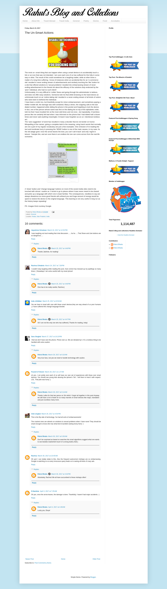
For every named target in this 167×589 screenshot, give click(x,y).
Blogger (93, 577)
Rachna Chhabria (37, 266)
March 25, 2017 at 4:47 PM (60, 319)
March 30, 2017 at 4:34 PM (60, 474)
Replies (36, 244)
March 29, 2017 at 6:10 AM (57, 355)
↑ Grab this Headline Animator (125, 235)
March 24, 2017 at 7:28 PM (54, 266)
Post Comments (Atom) (43, 563)
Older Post (96, 559)
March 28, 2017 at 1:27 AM (54, 372)
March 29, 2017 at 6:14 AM (57, 392)
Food (105, 21)
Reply (33, 239)
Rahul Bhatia (42, 248)
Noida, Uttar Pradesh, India (40, 216)
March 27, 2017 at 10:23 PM (52, 337)
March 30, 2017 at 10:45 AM (48, 456)
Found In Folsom (37, 372)
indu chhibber (36, 301)
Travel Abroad (49, 21)
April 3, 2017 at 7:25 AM (48, 491)
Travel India (64, 21)
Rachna (34, 456)
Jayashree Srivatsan (39, 230)
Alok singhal (36, 414)
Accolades (115, 21)
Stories (96, 21)
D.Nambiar (35, 491)
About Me (36, 21)
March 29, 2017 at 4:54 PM (51, 414)
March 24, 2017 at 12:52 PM (58, 230)
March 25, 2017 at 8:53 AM (52, 301)
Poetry (86, 21)
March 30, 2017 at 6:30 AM (57, 436)
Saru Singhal (36, 337)
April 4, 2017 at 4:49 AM (56, 507)
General (76, 21)
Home (25, 21)
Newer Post (29, 559)
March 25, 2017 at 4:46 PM (60, 248)
